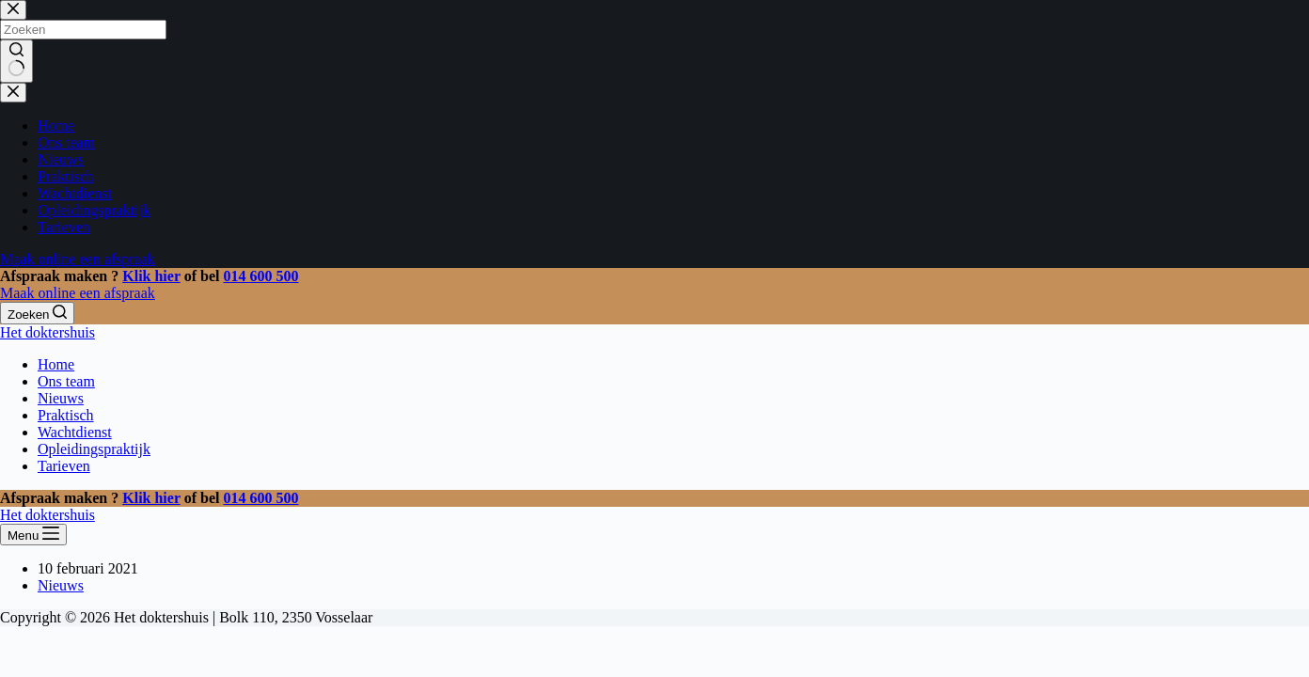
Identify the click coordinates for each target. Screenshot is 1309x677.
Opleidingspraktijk (94, 449)
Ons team (66, 381)
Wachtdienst (75, 432)
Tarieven (64, 466)
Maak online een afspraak (77, 293)
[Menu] (33, 534)
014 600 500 (261, 276)
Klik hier (151, 276)
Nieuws (61, 398)
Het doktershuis (47, 332)
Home (56, 364)
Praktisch (66, 415)
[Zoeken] (37, 313)
